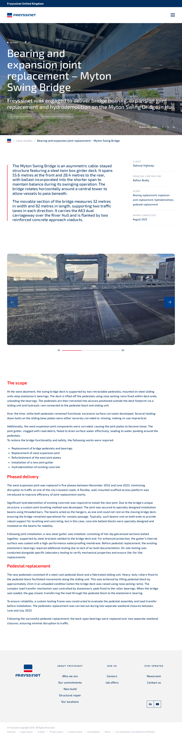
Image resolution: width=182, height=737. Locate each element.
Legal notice (26, 731)
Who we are (70, 676)
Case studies (24, 140)
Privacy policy (56, 731)
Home (9, 140)
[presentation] (12, 302)
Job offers (112, 682)
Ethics (108, 731)
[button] (71, 350)
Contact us (154, 682)
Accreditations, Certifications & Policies (135, 731)
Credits (41, 731)
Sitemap (11, 731)
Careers (112, 676)
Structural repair (70, 695)
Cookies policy (75, 731)
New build (70, 688)
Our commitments (70, 682)
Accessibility (93, 731)
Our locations (70, 701)
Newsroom (154, 676)
